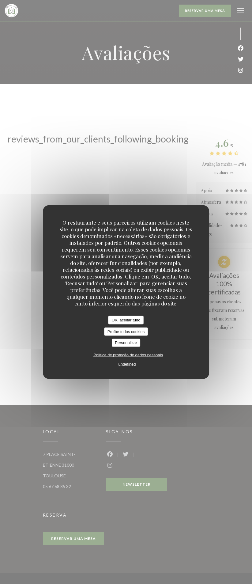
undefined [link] (127, 364)
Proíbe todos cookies (126, 331)
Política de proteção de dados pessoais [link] (128, 354)
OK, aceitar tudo (126, 320)
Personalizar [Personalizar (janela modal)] (126, 342)
